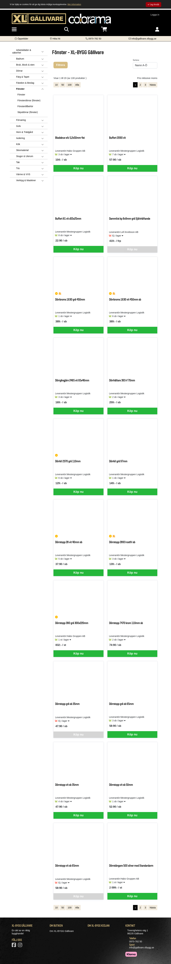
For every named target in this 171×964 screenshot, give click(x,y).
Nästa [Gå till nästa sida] (153, 84)
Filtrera (60, 65)
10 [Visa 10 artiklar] (56, 84)
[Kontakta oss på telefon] (93, 39)
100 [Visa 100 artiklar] (69, 84)
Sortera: (136, 60)
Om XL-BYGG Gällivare (62, 931)
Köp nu (78, 168)
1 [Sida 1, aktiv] (135, 84)
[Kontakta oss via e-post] (142, 39)
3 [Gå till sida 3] (145, 84)
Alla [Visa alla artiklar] (77, 84)
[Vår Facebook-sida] (14, 946)
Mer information (74, 4)
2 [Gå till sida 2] (140, 84)
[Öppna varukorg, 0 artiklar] (104, 29)
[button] (21, 39)
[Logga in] (157, 29)
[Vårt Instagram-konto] (20, 946)
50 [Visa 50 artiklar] (62, 84)
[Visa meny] (14, 29)
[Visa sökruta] (66, 29)
